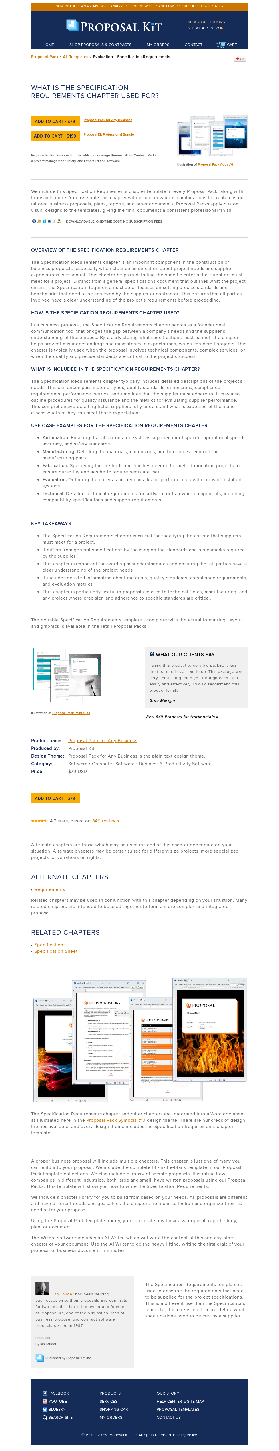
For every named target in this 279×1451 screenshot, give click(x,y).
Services (108, 1401)
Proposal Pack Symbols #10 (116, 1120)
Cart (226, 45)
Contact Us (169, 1417)
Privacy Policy (185, 1435)
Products (110, 1393)
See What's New (205, 28)
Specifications (50, 944)
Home (48, 44)
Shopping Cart (115, 1409)
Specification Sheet (56, 951)
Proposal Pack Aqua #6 (215, 164)
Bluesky (54, 1409)
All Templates (76, 57)
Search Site (58, 1417)
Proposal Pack (45, 57)
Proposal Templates (178, 1409)
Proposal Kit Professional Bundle (109, 134)
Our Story (168, 1393)
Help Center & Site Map (180, 1401)
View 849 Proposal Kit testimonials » (181, 716)
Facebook (56, 1393)
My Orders (158, 44)
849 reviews (105, 821)
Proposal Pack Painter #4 (71, 712)
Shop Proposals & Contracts (100, 44)
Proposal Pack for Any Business (108, 119)
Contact (193, 44)
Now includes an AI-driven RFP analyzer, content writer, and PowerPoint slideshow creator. (140, 5)
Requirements (50, 889)
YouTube (55, 1401)
